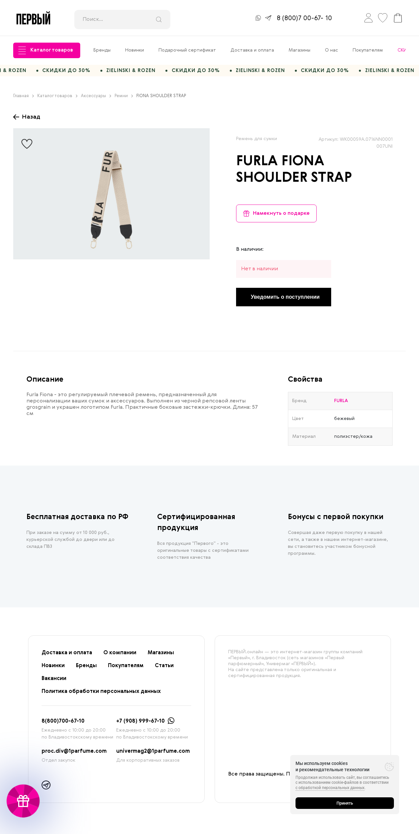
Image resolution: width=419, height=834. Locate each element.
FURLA (257, 164)
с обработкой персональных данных (330, 787)
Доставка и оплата (252, 50)
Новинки (134, 50)
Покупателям (368, 50)
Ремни (124, 99)
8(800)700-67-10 (63, 724)
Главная (23, 99)
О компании (119, 656)
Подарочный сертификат (187, 50)
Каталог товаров (45, 50)
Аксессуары (96, 99)
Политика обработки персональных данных (101, 694)
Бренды (102, 50)
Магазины (299, 50)
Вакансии (54, 681)
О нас (331, 50)
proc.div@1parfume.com (74, 754)
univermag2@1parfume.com (153, 754)
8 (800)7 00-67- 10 (304, 18)
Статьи (164, 668)
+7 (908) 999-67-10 (140, 724)
